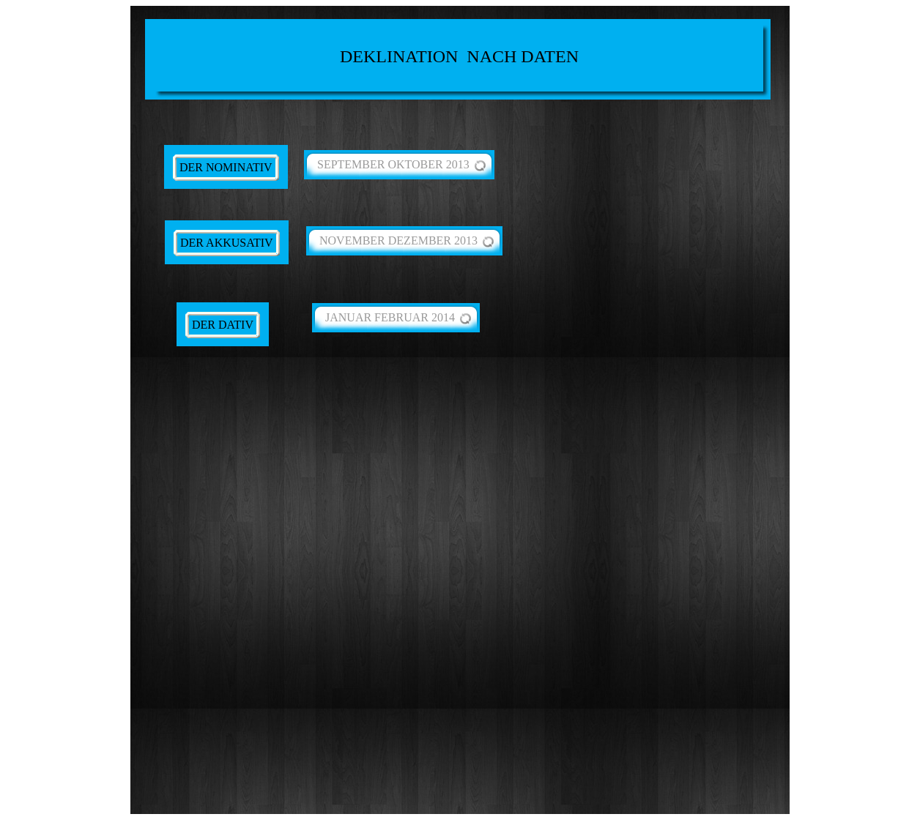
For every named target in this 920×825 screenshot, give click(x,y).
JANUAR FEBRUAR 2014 (390, 317)
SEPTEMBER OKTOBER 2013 (393, 164)
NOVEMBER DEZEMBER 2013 (398, 240)
